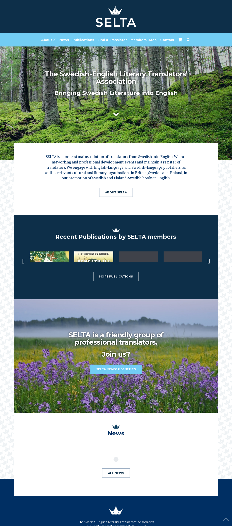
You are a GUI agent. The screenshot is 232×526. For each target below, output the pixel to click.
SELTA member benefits (116, 369)
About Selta (116, 192)
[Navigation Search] (188, 40)
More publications (116, 276)
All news (116, 473)
